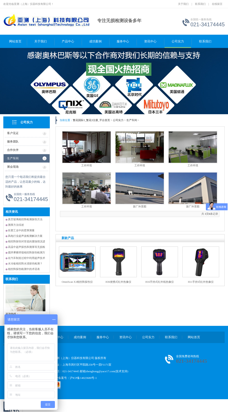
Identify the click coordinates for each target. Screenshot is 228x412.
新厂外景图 (139, 206)
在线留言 (217, 4)
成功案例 (95, 41)
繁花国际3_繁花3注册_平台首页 (91, 120)
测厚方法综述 (16, 224)
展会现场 (13, 166)
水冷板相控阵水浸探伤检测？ (25, 263)
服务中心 (123, 41)
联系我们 (200, 4)
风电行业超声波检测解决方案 (25, 235)
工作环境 (86, 165)
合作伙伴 (13, 150)
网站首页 (15, 41)
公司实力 (178, 41)
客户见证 (13, 133)
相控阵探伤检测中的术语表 (24, 269)
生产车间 (13, 158)
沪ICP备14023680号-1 (83, 378)
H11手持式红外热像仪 (201, 281)
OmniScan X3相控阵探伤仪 (77, 281)
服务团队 (13, 141)
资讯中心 (150, 41)
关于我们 (183, 4)
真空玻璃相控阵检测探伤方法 (25, 219)
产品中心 (68, 41)
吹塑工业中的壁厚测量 (21, 230)
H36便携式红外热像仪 (118, 281)
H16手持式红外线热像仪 (159, 281)
